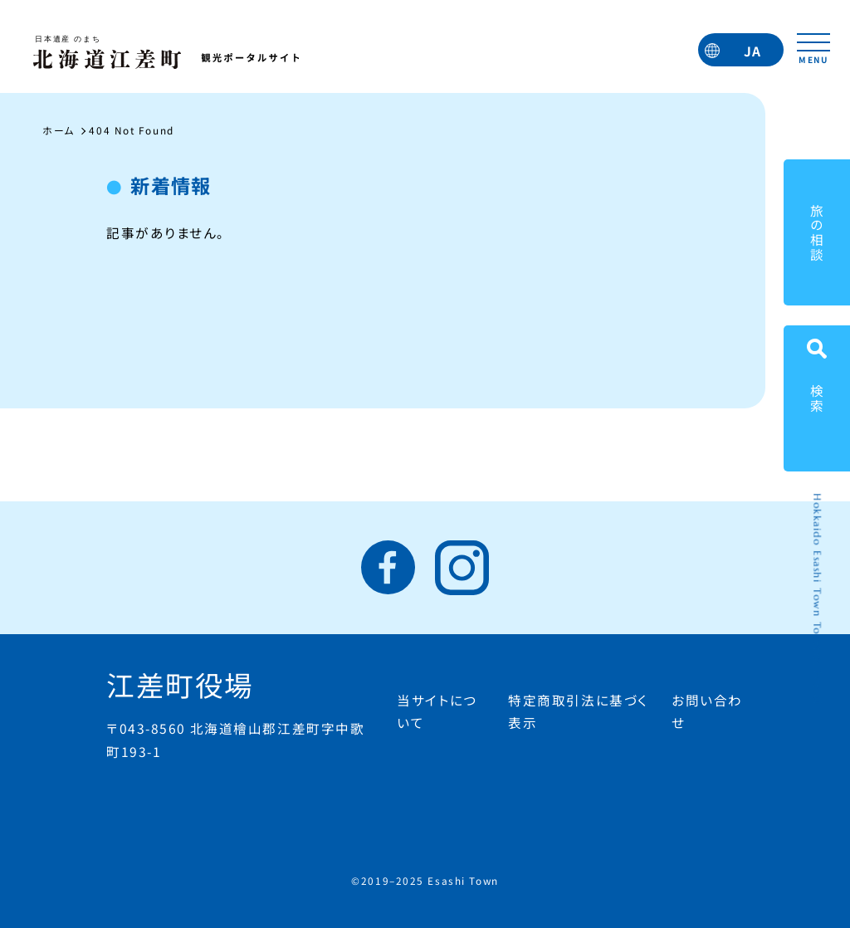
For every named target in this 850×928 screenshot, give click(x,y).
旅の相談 (817, 232)
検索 (817, 398)
